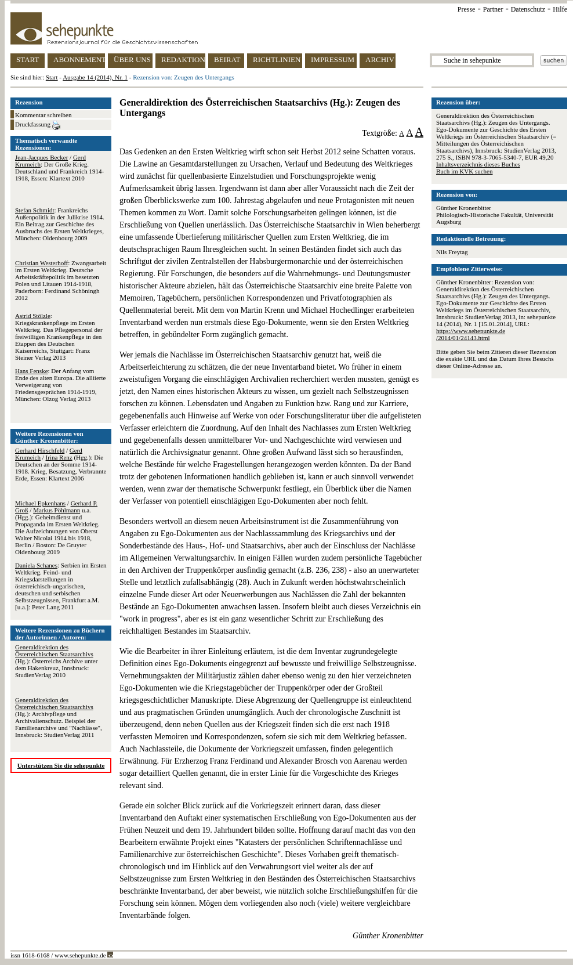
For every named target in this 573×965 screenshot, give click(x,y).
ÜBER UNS (132, 59)
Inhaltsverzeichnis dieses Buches (478, 164)
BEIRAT (227, 59)
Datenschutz (528, 9)
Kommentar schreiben (43, 114)
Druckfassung (37, 125)
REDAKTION (183, 59)
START (27, 59)
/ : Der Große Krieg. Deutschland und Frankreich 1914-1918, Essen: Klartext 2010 (59, 168)
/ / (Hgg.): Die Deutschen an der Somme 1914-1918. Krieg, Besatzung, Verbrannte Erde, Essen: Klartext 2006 (60, 464)
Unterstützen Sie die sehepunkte (61, 765)
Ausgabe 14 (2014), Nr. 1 (95, 77)
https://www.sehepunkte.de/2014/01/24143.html (470, 334)
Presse (467, 9)
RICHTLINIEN (276, 59)
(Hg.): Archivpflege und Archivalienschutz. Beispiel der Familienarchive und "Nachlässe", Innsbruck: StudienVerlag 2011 (58, 717)
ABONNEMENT (79, 59)
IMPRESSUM (332, 59)
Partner (493, 9)
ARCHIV (379, 59)
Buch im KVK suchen (464, 171)
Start (52, 77)
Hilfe (560, 9)
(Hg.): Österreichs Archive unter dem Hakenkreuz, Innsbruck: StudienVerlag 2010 (56, 661)
